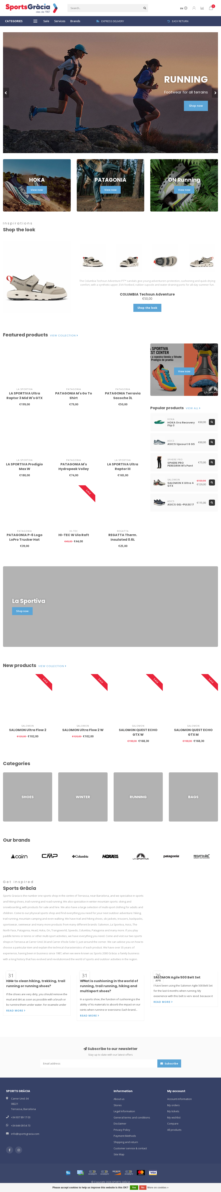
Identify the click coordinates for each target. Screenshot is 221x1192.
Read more (16, 1010)
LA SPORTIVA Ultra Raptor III (122, 466)
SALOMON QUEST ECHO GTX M (193, 732)
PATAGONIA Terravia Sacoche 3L (123, 395)
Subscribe (169, 1063)
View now (37, 190)
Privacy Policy (122, 1130)
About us (119, 1099)
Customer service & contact (130, 1148)
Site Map (119, 1154)
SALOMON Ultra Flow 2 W (83, 730)
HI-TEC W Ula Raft (73, 535)
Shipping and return (126, 1142)
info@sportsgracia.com (25, 1134)
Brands (75, 21)
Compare (172, 1123)
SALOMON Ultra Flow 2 (27, 730)
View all (193, 408)
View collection (64, 335)
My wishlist (174, 1117)
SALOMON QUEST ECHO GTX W (138, 732)
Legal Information (124, 1111)
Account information (179, 1099)
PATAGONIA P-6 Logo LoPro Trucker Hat (25, 537)
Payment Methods (125, 1136)
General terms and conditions (132, 1117)
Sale (46, 21)
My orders (173, 1105)
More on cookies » (158, 1187)
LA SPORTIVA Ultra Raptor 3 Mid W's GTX (24, 395)
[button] (6, 93)
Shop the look (147, 308)
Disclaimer (120, 1123)
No (142, 1187)
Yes (134, 1187)
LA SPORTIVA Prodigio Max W (24, 466)
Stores (118, 1105)
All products (174, 1130)
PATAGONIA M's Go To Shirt (73, 395)
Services (59, 21)
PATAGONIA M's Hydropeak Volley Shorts (73, 469)
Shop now (196, 106)
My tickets (173, 1111)
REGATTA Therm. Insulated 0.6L (122, 537)
